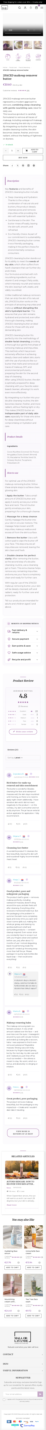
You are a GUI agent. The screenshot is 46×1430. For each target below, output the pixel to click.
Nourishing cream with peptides (10, 1301)
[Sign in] (25, 7)
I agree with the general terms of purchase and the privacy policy (24, 1400)
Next (38, 1163)
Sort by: (11, 758)
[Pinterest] (23, 165)
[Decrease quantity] (5, 150)
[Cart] (36, 7)
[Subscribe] (40, 1394)
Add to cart (32, 151)
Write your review (23, 732)
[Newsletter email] (20, 1394)
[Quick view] (18, 1262)
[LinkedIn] (28, 165)
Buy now (23, 158)
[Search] (19, 7)
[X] (17, 165)
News (9, 1188)
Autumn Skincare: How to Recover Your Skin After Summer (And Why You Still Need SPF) (21, 1183)
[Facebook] (12, 165)
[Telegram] (34, 165)
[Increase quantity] (18, 150)
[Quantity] (11, 150)
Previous (33, 1163)
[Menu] (42, 7)
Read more (11, 1205)
